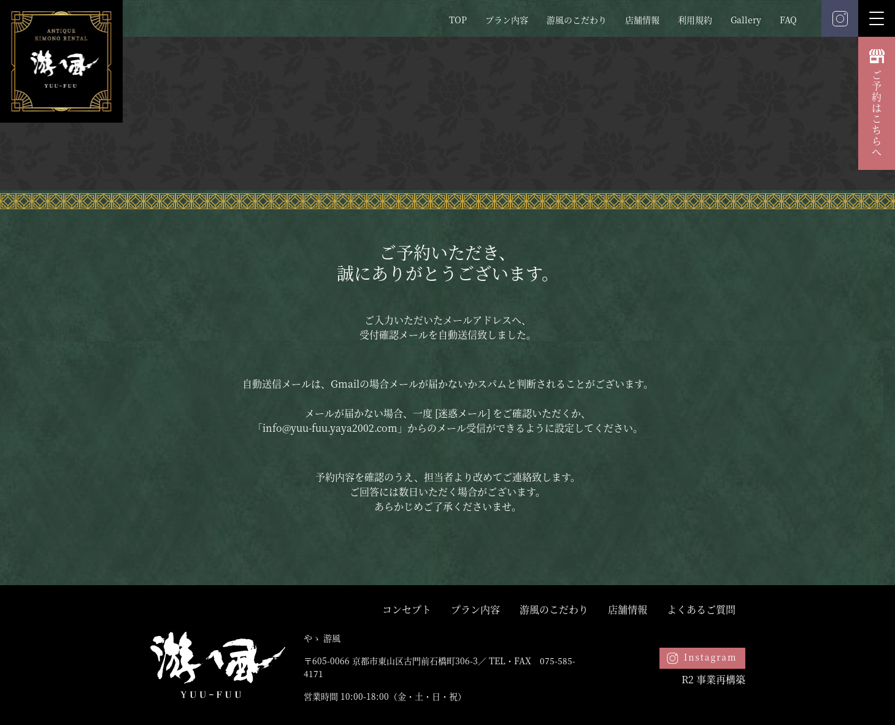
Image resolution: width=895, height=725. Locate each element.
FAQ (788, 19)
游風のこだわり (577, 19)
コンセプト (406, 609)
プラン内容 (506, 19)
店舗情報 (642, 19)
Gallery (746, 19)
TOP (458, 19)
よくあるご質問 (701, 609)
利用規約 (695, 19)
